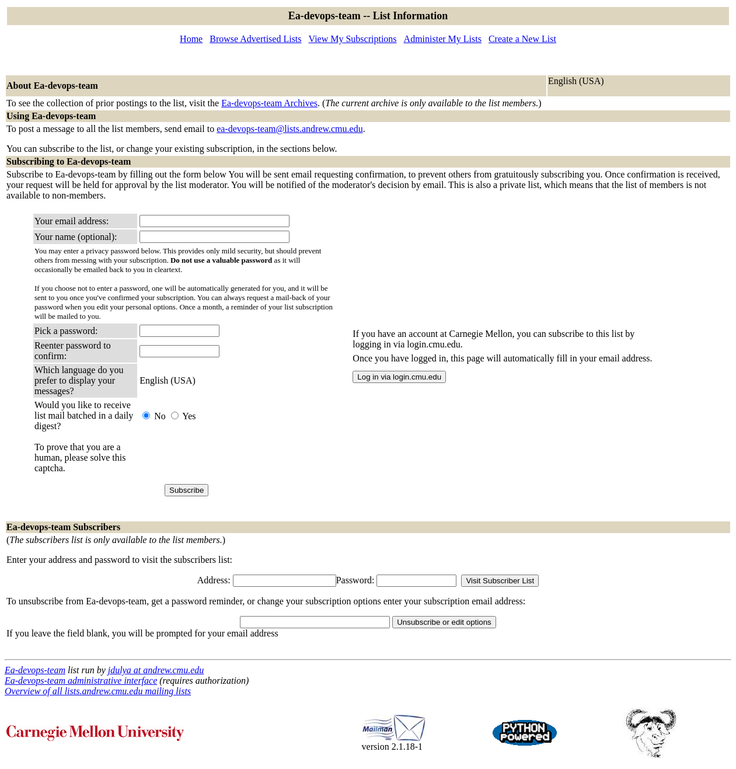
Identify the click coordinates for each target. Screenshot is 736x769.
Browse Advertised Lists (255, 39)
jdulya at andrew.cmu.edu (156, 670)
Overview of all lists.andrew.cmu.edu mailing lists (98, 691)
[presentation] (228, 458)
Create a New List (522, 39)
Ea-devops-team (35, 670)
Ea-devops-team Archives (269, 103)
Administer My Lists (443, 39)
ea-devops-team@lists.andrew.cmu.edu (290, 129)
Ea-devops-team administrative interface (81, 681)
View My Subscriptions (353, 39)
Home (191, 39)
